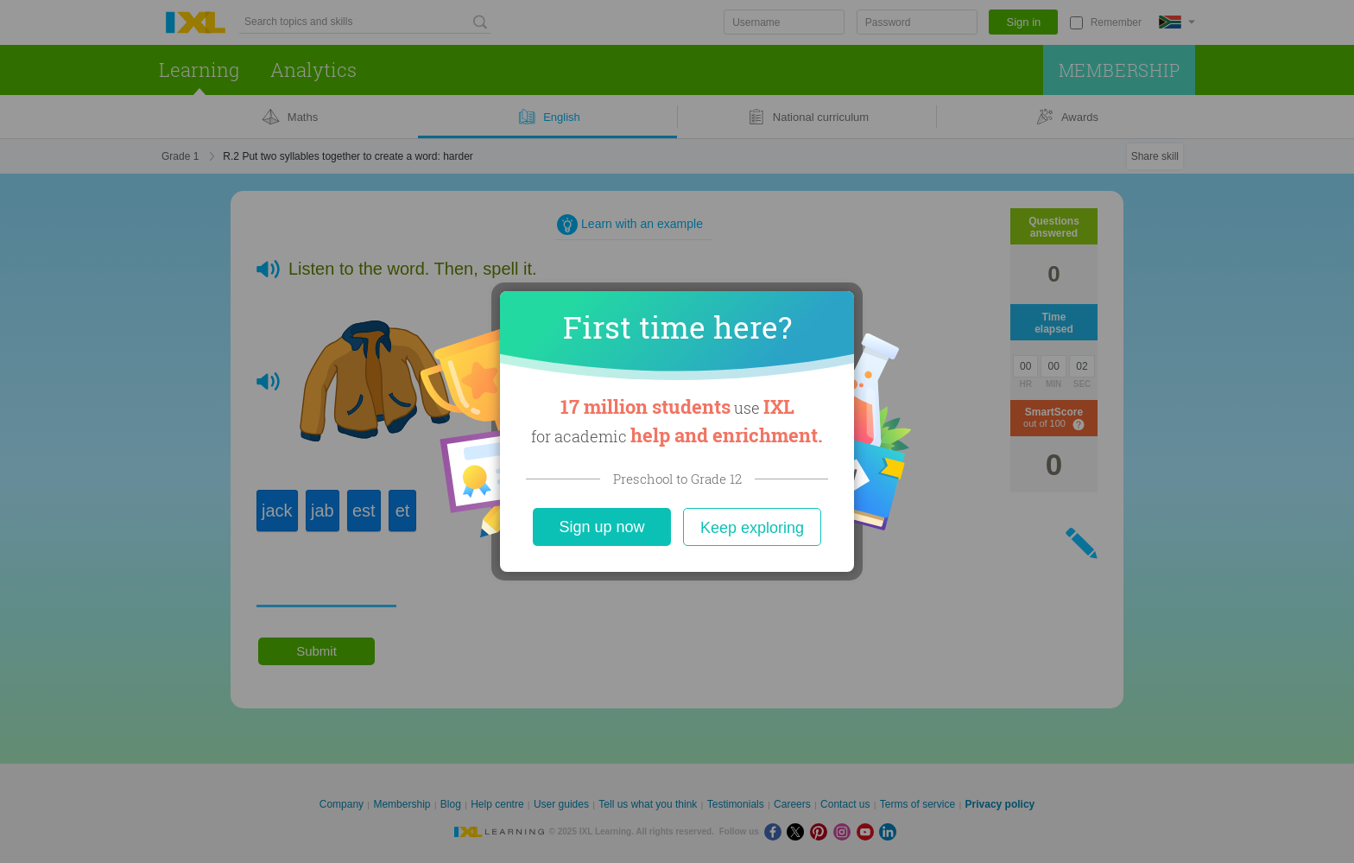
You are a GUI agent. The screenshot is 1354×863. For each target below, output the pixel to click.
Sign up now (601, 527)
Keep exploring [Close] (752, 527)
